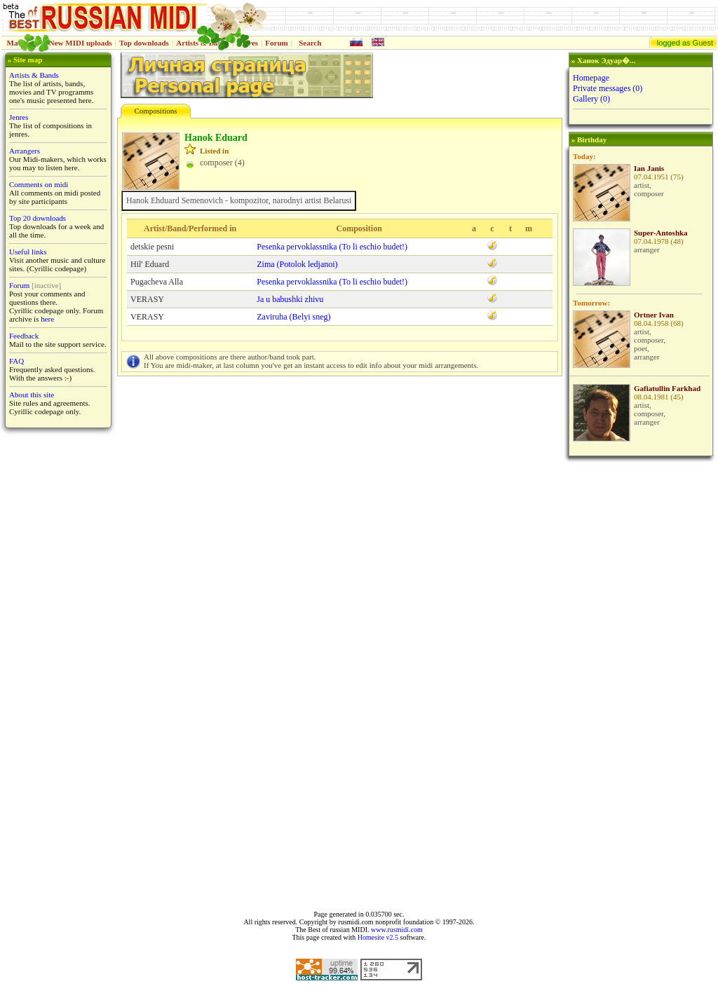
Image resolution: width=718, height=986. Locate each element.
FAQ (16, 361)
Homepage (591, 78)
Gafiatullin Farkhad (667, 388)
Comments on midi (38, 184)
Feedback (24, 335)
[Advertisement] (639, 683)
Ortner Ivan (654, 314)
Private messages (607, 88)
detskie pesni (152, 247)
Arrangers (24, 150)
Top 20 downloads (37, 218)
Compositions (155, 111)
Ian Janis (649, 168)
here (47, 319)
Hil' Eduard (149, 264)
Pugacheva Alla (156, 282)
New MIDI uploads (80, 43)
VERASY (147, 299)
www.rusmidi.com (397, 929)
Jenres (19, 117)
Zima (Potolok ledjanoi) (297, 264)
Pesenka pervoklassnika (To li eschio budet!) (332, 247)
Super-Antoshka (661, 232)
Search (310, 43)
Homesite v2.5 (378, 937)
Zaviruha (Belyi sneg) (293, 317)
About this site (31, 394)
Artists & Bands (34, 75)
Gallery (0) (591, 99)
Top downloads (144, 43)
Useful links (27, 251)
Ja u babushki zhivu (290, 299)
